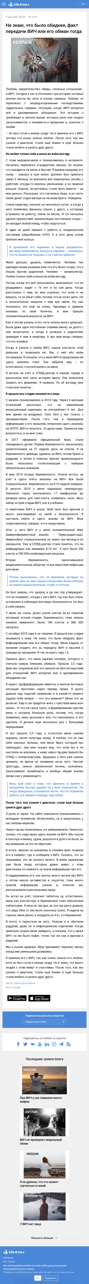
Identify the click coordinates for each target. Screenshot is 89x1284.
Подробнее (50, 1278)
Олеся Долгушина (24, 983)
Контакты (8, 1257)
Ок (37, 1278)
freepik (17, 987)
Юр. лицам (9, 1261)
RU (84, 4)
